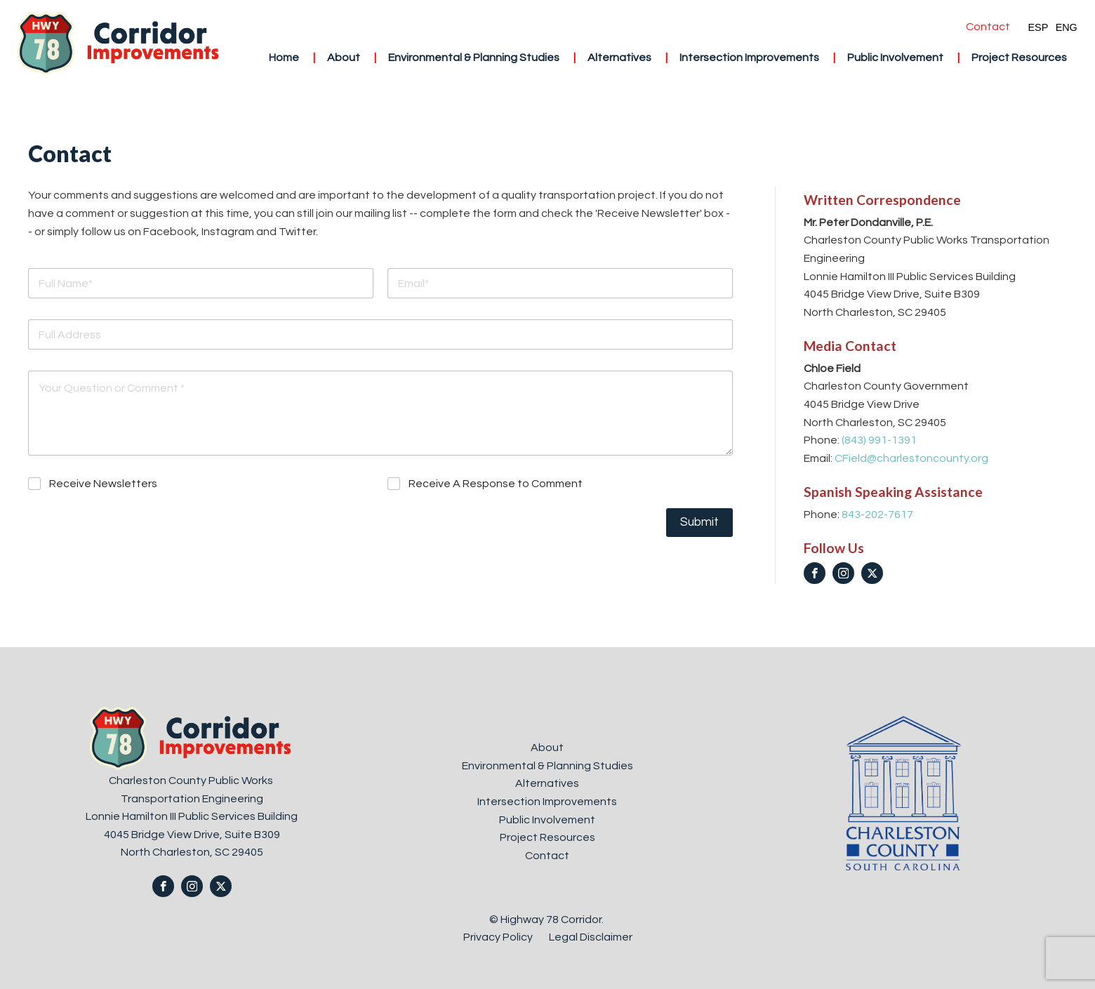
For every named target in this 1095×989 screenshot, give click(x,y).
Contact (988, 26)
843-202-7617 (877, 514)
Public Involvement (895, 57)
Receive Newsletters (103, 483)
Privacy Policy (499, 937)
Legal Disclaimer (590, 937)
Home (284, 57)
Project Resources (1019, 57)
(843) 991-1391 (879, 440)
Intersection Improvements (749, 57)
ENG (1066, 27)
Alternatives (619, 57)
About (343, 57)
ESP (1038, 27)
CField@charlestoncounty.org (911, 458)
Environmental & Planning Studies (473, 57)
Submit (699, 522)
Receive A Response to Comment (496, 483)
